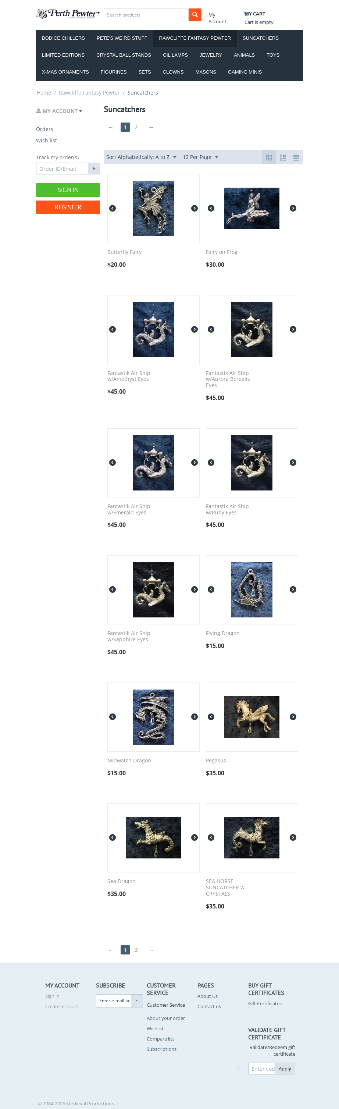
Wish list (46, 140)
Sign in (68, 190)
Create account (61, 1006)
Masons (206, 72)
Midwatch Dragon (129, 761)
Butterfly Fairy (124, 252)
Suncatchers (261, 38)
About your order (166, 1018)
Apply (285, 1068)
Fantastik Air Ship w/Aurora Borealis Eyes (228, 379)
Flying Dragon (223, 633)
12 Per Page (200, 157)
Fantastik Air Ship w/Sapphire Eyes (128, 636)
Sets (145, 72)
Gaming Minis (245, 72)
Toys (273, 55)
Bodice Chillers (63, 38)
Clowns (173, 72)
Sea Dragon (121, 881)
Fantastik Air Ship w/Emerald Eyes (128, 509)
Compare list (160, 1038)
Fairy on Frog (222, 252)
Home (44, 92)
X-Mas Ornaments (65, 72)
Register (68, 207)
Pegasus (216, 761)
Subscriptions (161, 1049)
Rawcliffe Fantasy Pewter (195, 38)
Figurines (114, 72)
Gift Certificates (265, 1003)
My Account (217, 18)
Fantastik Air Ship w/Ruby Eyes (227, 509)
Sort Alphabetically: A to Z (141, 157)
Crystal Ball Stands (123, 55)
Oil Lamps (175, 55)
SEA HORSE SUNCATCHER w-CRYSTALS (226, 887)
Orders (44, 128)
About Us (207, 996)
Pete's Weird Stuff (122, 38)
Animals (244, 55)
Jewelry (211, 55)
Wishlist (155, 1028)
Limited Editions (63, 55)
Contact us (209, 1006)
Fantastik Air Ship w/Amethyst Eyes (128, 376)
